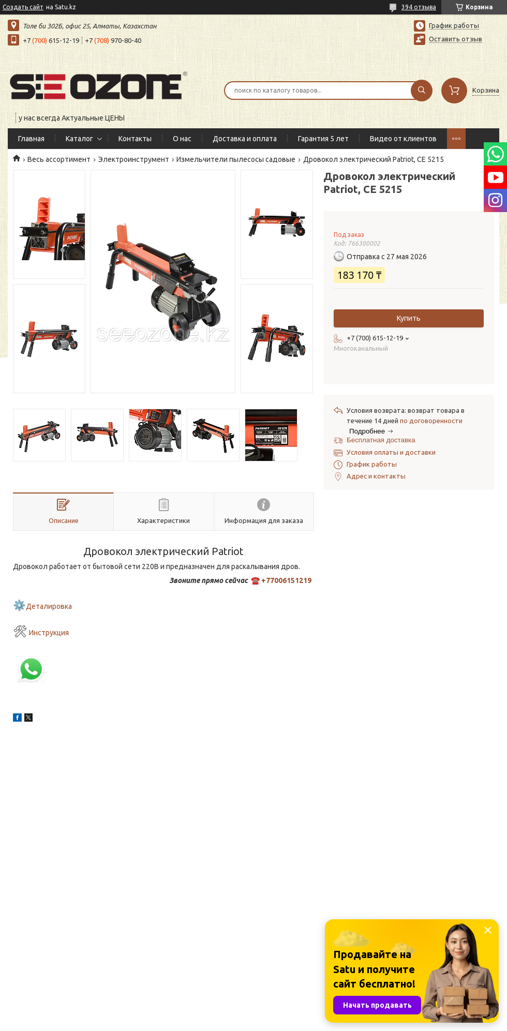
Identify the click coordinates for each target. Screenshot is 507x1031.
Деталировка (49, 606)
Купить (409, 318)
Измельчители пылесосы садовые (235, 159)
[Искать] (422, 90)
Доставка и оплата (245, 138)
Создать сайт (23, 7)
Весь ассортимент (59, 159)
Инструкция (49, 633)
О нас (182, 138)
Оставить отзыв (455, 38)
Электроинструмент (133, 159)
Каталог (79, 138)
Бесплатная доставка (381, 440)
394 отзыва (418, 7)
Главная (31, 138)
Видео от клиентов (403, 138)
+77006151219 (286, 580)
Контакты (135, 138)
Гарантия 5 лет (323, 138)
